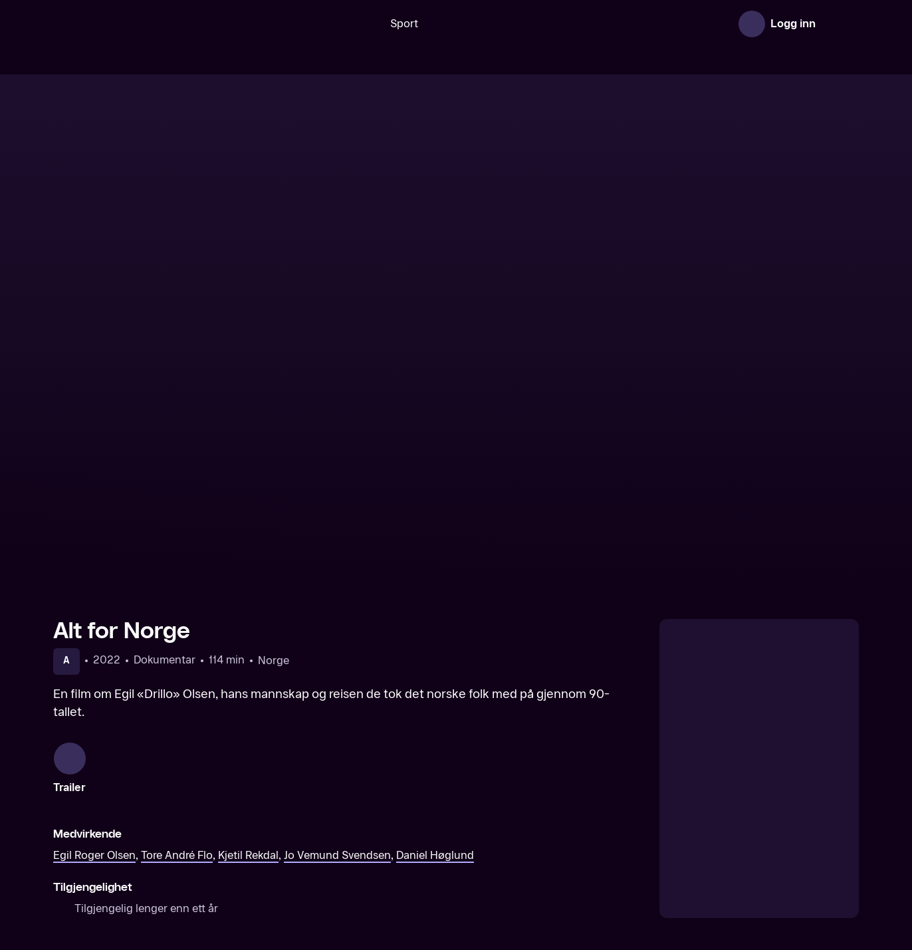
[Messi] (148, 818)
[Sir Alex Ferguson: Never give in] (558, 818)
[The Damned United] (764, 818)
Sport (362, 23)
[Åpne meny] (840, 24)
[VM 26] (508, 24)
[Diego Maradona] (353, 818)
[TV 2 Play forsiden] (153, 24)
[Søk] (313, 24)
